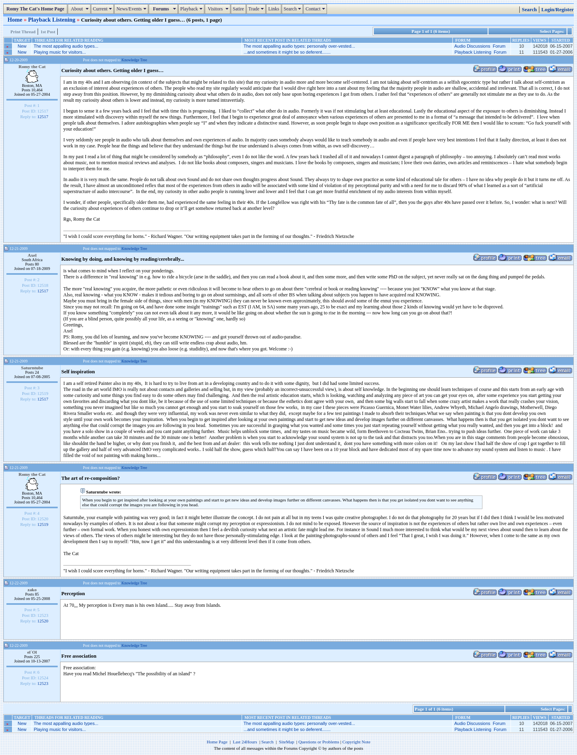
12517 (42, 116)
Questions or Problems (319, 741)
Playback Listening (52, 19)
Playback (192, 9)
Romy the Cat (32, 66)
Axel (32, 255)
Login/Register (557, 9)
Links (273, 9)
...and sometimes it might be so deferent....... (287, 52)
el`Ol (32, 652)
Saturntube (32, 367)
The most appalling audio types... (66, 46)
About (80, 9)
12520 (42, 620)
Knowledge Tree (134, 60)
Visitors (218, 9)
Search (293, 9)
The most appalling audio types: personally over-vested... (299, 46)
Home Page (217, 741)
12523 (42, 683)
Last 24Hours (245, 741)
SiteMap (286, 741)
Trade (257, 9)
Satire (238, 9)
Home (16, 19)
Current (103, 9)
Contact (316, 9)
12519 (42, 524)
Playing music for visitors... (60, 52)
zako (32, 589)
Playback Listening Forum (480, 52)
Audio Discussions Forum (480, 46)
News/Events (132, 9)
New (22, 46)
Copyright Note (356, 741)
